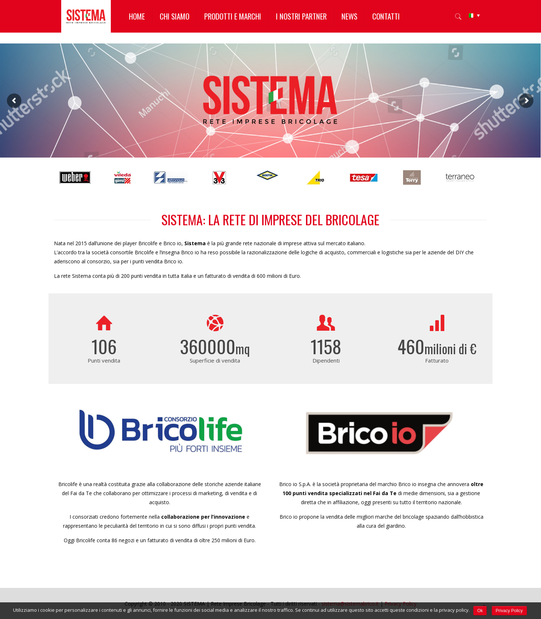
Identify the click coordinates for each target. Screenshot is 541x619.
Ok (480, 610)
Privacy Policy (509, 610)
